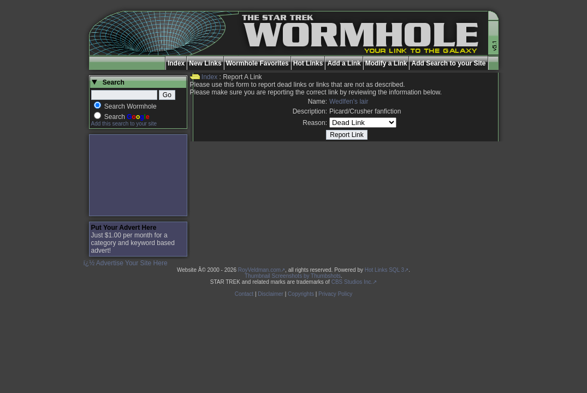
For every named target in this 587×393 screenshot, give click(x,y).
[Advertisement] (138, 175)
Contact (244, 294)
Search (127, 117)
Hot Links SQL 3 (384, 270)
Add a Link (343, 63)
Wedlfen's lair (348, 101)
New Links (205, 63)
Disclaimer (270, 294)
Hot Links (308, 63)
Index (176, 63)
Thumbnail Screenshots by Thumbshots (293, 276)
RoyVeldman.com (259, 270)
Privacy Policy (335, 294)
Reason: (315, 123)
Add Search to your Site (448, 63)
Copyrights (301, 294)
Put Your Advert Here (124, 227)
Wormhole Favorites (257, 63)
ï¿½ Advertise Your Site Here (126, 263)
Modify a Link (386, 63)
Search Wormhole (130, 106)
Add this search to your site (124, 124)
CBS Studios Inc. (352, 282)
